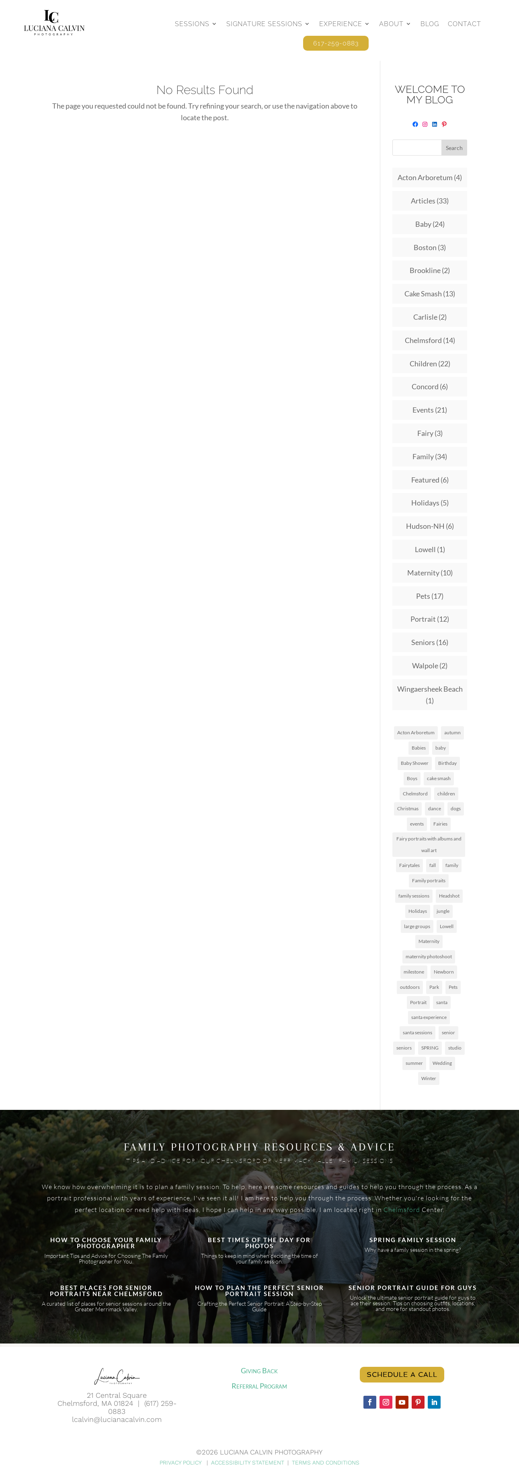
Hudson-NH (425, 526)
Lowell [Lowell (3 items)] (446, 926)
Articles (423, 200)
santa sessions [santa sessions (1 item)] (417, 1032)
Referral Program (259, 1385)
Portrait (423, 618)
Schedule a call (402, 1374)
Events (423, 409)
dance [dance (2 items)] (434, 808)
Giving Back (259, 1370)
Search (454, 147)
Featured (425, 479)
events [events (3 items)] (417, 824)
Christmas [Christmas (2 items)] (407, 808)
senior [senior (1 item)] (448, 1032)
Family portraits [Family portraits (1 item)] (428, 880)
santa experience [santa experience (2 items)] (429, 1017)
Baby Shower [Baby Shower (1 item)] (415, 763)
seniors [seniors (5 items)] (404, 1048)
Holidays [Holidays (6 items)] (417, 911)
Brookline (425, 270)
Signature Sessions (264, 24)
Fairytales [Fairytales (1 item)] (409, 865)
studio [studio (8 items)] (455, 1048)
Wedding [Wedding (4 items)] (442, 1063)
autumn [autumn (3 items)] (452, 732)
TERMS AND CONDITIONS (325, 1462)
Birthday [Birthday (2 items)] (447, 763)
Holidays (425, 502)
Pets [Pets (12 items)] (453, 987)
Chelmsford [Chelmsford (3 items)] (415, 794)
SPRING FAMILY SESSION (412, 1239)
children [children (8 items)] (446, 794)
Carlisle (425, 316)
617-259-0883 (336, 43)
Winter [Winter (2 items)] (428, 1078)
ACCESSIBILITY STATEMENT (247, 1462)
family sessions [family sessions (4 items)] (413, 896)
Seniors (423, 642)
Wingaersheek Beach (430, 688)
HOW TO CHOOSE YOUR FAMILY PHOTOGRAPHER (106, 1242)
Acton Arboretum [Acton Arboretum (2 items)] (416, 732)
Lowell (425, 549)
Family (423, 456)
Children (423, 363)
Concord (425, 386)
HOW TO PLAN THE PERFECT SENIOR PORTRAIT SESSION (259, 1290)
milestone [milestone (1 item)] (414, 972)
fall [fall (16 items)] (432, 865)
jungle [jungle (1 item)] (443, 911)
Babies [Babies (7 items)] (419, 748)
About (391, 24)
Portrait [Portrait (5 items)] (418, 1002)
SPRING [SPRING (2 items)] (430, 1048)
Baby (423, 224)
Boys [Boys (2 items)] (412, 778)
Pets (423, 596)
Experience (340, 24)
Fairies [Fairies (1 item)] (440, 824)
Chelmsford (423, 340)
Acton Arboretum (425, 177)
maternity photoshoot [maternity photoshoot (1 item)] (429, 956)
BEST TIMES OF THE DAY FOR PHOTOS (259, 1242)
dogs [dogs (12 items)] (456, 808)
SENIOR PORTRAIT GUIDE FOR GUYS (413, 1287)
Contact (464, 24)
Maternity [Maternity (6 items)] (428, 941)
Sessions (192, 24)
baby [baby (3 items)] (440, 748)
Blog (430, 24)
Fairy (425, 433)
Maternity (423, 572)
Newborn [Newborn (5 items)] (444, 972)
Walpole (425, 665)
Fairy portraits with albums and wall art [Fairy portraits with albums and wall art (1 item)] (429, 844)
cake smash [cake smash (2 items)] (439, 778)
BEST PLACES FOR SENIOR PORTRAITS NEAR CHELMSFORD (106, 1290)
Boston (425, 247)
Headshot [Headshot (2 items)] (449, 896)
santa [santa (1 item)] (441, 1002)
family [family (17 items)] (451, 865)
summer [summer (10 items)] (414, 1063)
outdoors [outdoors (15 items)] (410, 987)
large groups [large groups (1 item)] (417, 926)
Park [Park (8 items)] (434, 987)
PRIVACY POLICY (181, 1462)
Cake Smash (423, 293)
